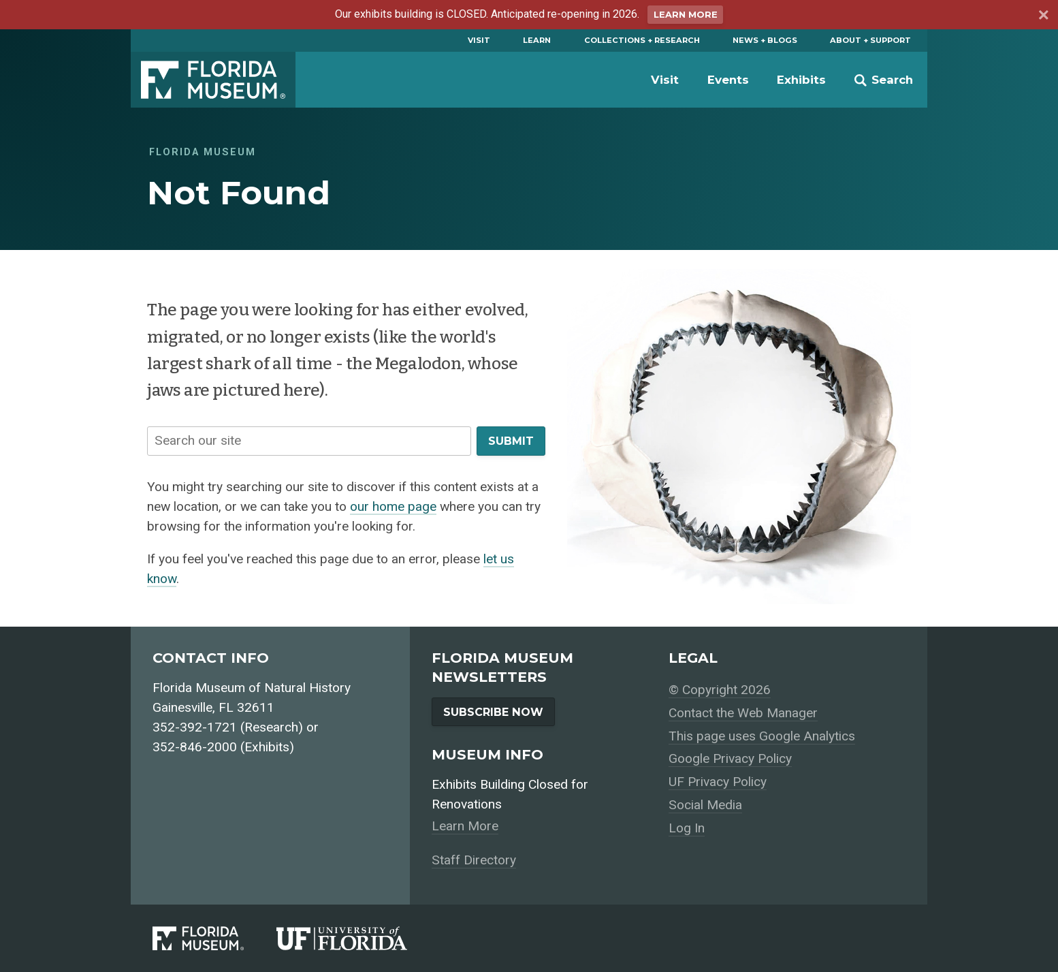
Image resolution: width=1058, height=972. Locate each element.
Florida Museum (213, 80)
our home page (393, 506)
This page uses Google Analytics (762, 736)
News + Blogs (765, 40)
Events (728, 80)
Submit (511, 441)
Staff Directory (474, 860)
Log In (687, 828)
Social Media (705, 805)
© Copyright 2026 (720, 689)
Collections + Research (642, 40)
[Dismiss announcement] (1042, 16)
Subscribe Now (493, 712)
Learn (537, 40)
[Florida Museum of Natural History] (214, 938)
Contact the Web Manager (743, 713)
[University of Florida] (358, 938)
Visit (479, 40)
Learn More (686, 15)
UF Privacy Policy (718, 781)
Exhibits (801, 80)
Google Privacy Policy (730, 758)
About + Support (870, 40)
